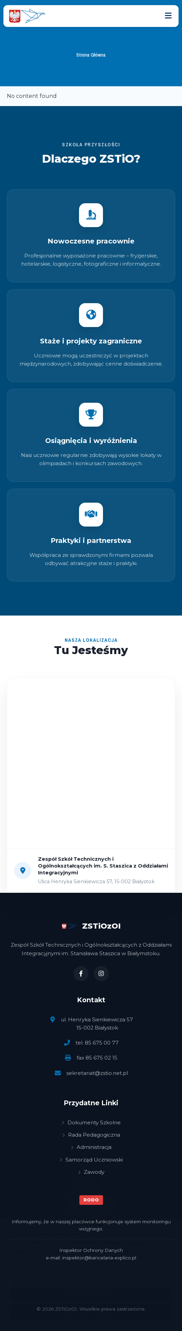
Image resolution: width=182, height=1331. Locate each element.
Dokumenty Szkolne (91, 1122)
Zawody (91, 1172)
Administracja (91, 1147)
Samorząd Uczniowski (91, 1159)
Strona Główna (91, 54)
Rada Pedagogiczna (91, 1135)
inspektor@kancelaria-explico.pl (99, 1257)
